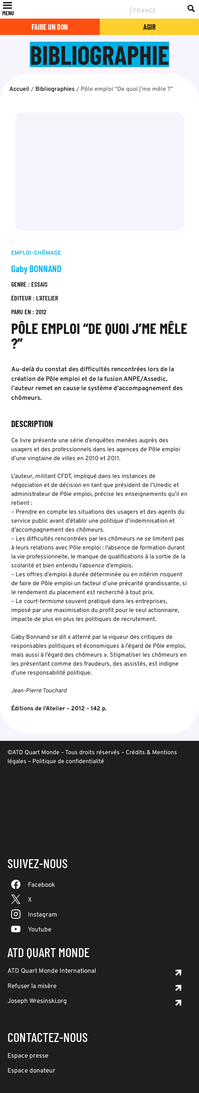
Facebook (41, 885)
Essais (39, 284)
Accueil (19, 89)
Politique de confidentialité (68, 761)
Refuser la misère (32, 986)
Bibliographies (55, 89)
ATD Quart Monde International (51, 971)
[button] (8, 13)
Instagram (42, 915)
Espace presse (27, 1056)
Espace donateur (31, 1071)
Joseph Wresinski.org (37, 1001)
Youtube (39, 930)
